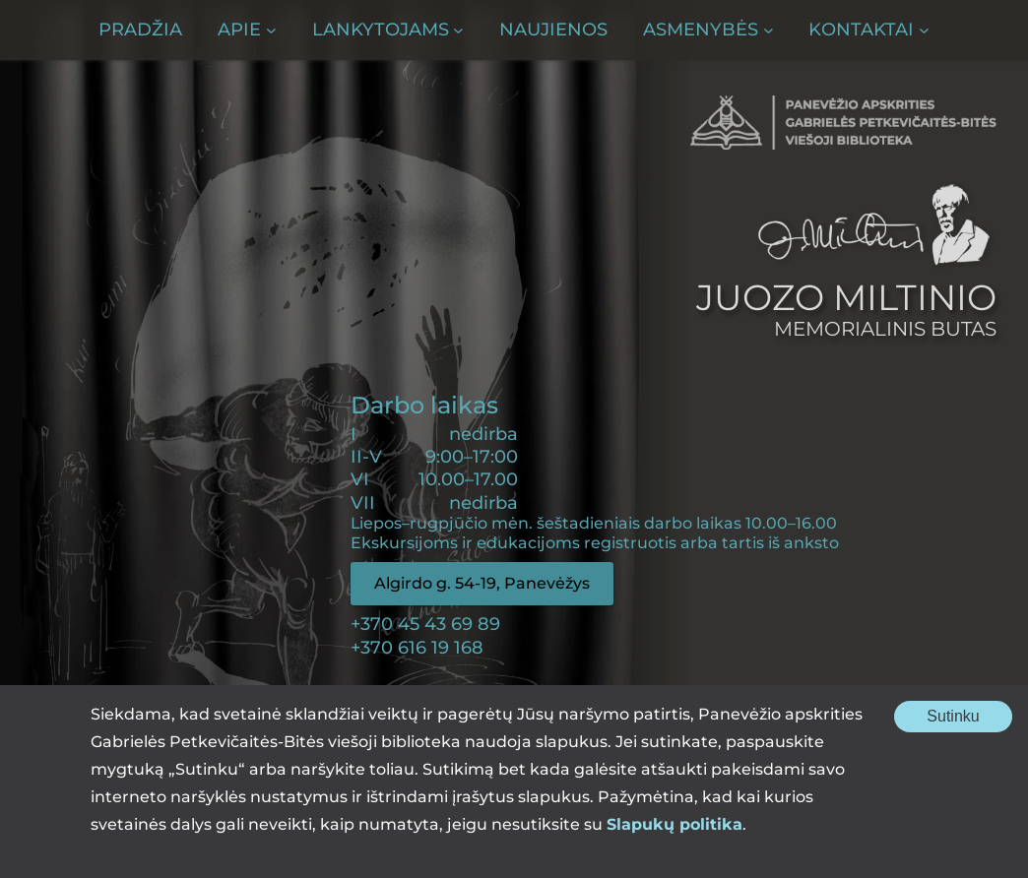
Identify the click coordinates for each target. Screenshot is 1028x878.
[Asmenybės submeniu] (708, 30)
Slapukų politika (674, 824)
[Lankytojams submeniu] (388, 30)
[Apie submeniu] (247, 30)
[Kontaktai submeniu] (868, 30)
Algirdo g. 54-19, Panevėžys (482, 583)
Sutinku (969, 719)
